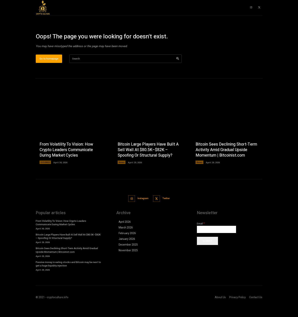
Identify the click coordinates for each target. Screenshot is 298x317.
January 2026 (127, 250)
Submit (207, 252)
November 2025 (128, 261)
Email (201, 235)
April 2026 (125, 233)
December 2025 (128, 256)
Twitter (167, 210)
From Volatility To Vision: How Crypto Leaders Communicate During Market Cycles (67, 161)
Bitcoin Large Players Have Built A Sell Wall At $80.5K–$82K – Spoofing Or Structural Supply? (148, 161)
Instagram (142, 210)
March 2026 (126, 238)
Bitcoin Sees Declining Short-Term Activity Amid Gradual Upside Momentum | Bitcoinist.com (223, 158)
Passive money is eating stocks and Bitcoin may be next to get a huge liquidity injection (68, 275)
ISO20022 (45, 174)
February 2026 (127, 244)
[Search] (178, 70)
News (121, 174)
